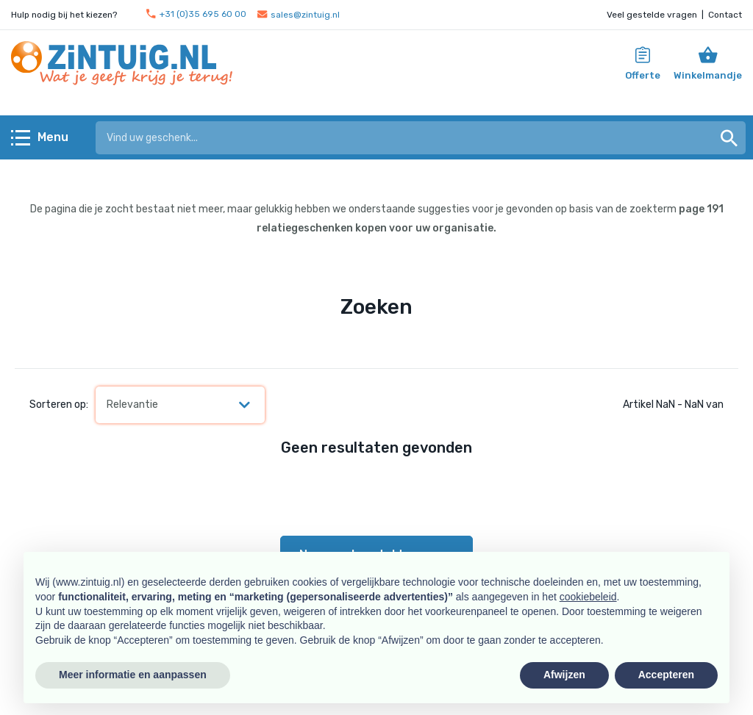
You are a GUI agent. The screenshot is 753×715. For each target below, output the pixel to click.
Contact (725, 15)
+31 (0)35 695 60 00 (196, 14)
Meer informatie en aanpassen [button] (133, 674)
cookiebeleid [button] (588, 597)
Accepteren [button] (666, 674)
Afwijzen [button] (564, 674)
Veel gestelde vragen (652, 15)
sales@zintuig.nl (298, 14)
